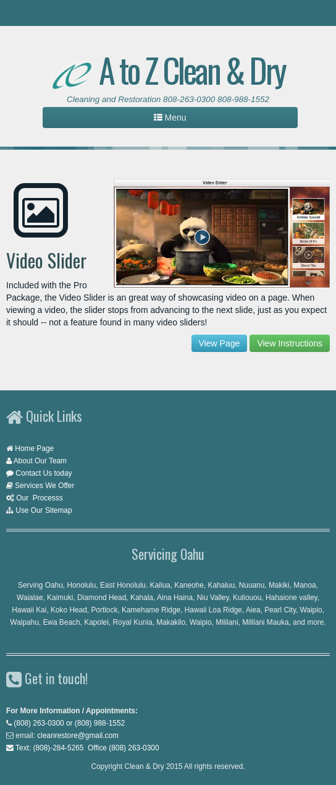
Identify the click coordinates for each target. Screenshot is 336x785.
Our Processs (39, 498)
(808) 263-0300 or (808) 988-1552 (69, 723)
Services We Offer (44, 485)
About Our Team (40, 461)
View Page (219, 343)
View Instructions (289, 343)
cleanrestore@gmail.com (78, 735)
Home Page (34, 448)
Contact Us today (43, 473)
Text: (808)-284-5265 (49, 748)
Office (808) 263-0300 (123, 748)
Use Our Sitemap (43, 510)
